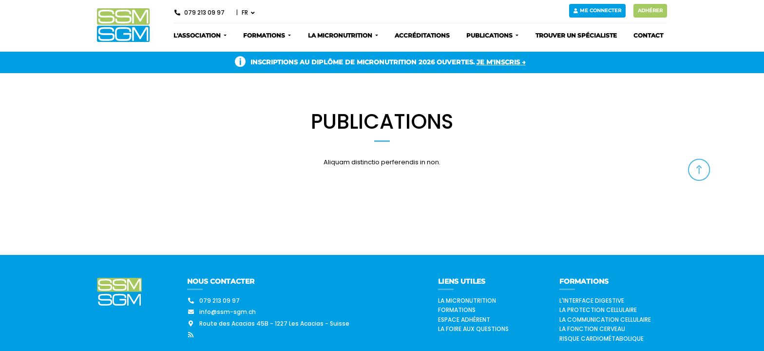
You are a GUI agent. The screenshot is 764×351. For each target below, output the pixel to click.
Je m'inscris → (501, 62)
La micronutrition (467, 300)
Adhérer (650, 10)
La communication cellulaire (605, 319)
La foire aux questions (473, 329)
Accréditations (422, 35)
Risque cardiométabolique (601, 338)
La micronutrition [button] (341, 35)
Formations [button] (264, 35)
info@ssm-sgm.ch (221, 312)
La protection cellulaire (598, 310)
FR (245, 12)
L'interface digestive (591, 300)
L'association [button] (197, 35)
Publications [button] (490, 35)
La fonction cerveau (592, 329)
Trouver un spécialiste (576, 35)
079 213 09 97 (199, 12)
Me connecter (597, 10)
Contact (648, 35)
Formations (457, 310)
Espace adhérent (464, 319)
